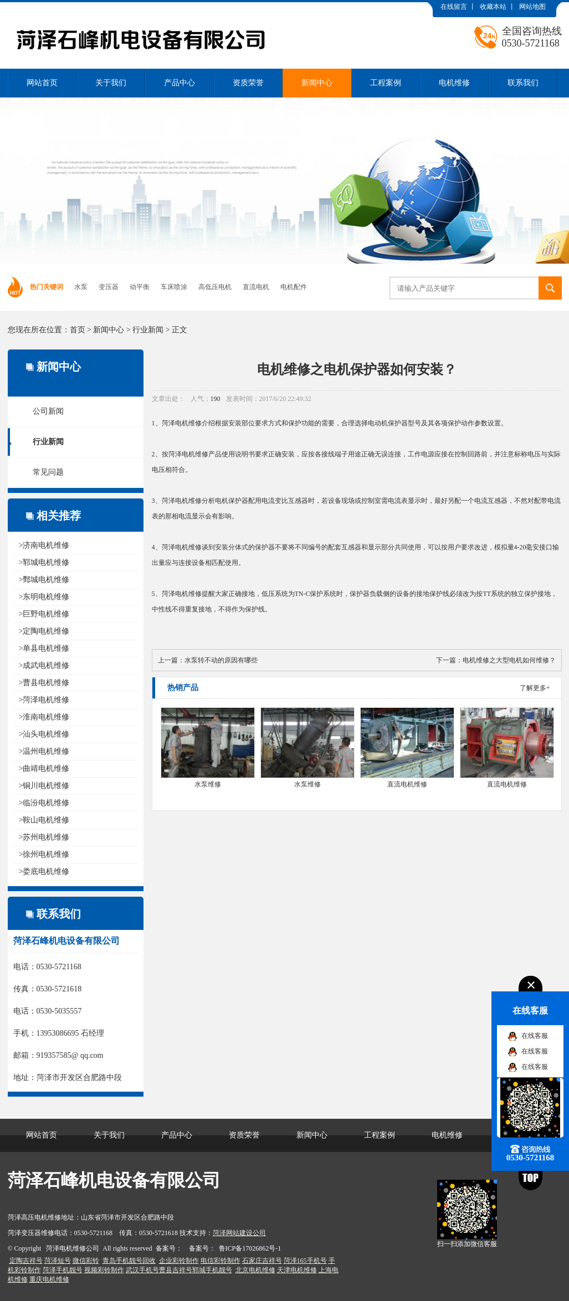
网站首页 (42, 83)
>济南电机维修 (44, 545)
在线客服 (534, 1036)
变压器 (109, 287)
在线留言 (453, 7)
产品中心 (179, 83)
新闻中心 (316, 83)
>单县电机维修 (44, 648)
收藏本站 (493, 7)
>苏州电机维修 (44, 837)
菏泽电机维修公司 (72, 1248)
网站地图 (532, 7)
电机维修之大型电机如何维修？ (509, 660)
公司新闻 (48, 411)
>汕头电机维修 (44, 734)
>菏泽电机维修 (44, 700)
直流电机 (256, 287)
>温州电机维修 (44, 751)
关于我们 (110, 83)
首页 (77, 330)
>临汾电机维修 (44, 803)
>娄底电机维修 (44, 871)
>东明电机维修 (44, 597)
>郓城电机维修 (44, 562)
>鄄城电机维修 (44, 579)
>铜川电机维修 (44, 785)
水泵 (81, 287)
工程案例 (385, 83)
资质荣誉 (248, 83)
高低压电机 (215, 287)
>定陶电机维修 (44, 631)
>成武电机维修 (44, 665)
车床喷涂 (174, 287)
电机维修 (454, 83)
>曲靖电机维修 (44, 768)
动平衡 (140, 287)
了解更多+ (535, 688)
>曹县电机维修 (44, 682)
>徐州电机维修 (44, 854)
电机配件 (293, 287)
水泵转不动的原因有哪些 (221, 660)
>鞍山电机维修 (44, 820)
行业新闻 (147, 330)
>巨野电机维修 (44, 614)
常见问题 (48, 472)
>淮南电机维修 (44, 717)
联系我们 (523, 83)
